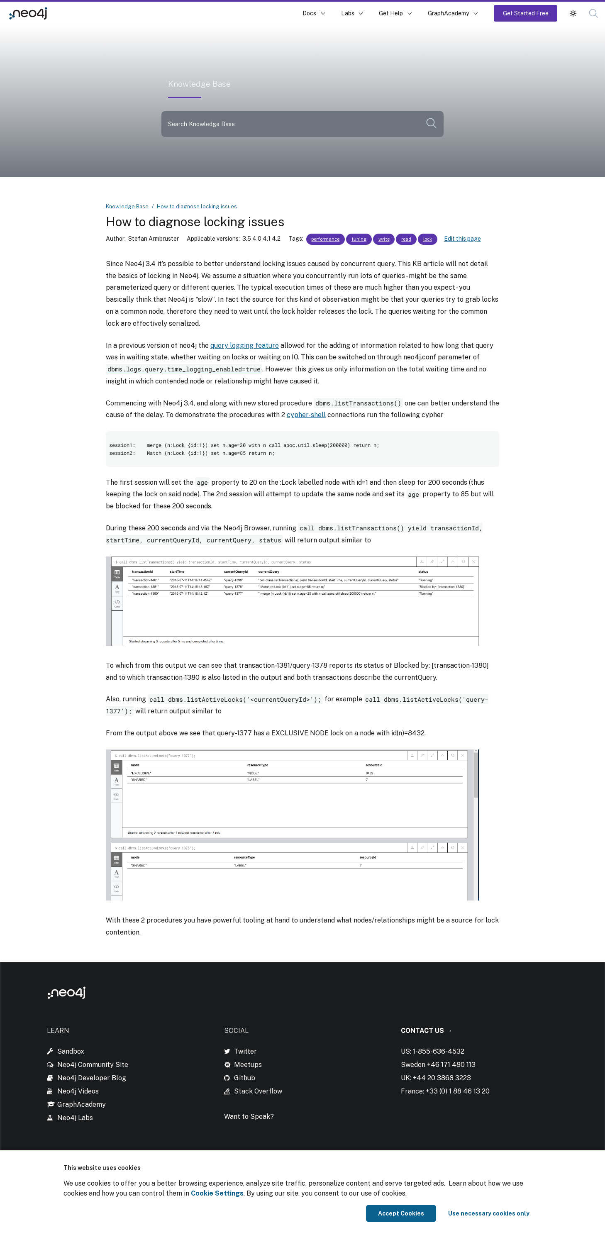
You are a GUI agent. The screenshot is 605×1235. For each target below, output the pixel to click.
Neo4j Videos (78, 1091)
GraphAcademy (448, 13)
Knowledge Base (82, 13)
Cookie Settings (217, 1193)
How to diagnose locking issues (197, 206)
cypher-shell (306, 415)
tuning (358, 239)
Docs (309, 13)
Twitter (245, 1051)
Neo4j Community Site (92, 1065)
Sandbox (70, 1051)
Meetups (248, 1065)
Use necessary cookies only (488, 1213)
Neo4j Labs (75, 1118)
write (384, 239)
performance (325, 239)
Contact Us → (426, 1031)
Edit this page (462, 238)
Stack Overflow (258, 1091)
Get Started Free (526, 13)
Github (244, 1078)
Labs (347, 13)
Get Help (391, 13)
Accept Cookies (401, 1213)
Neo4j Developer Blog (91, 1078)
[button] (593, 13)
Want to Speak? (249, 1116)
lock (427, 239)
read (406, 239)
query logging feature (244, 345)
